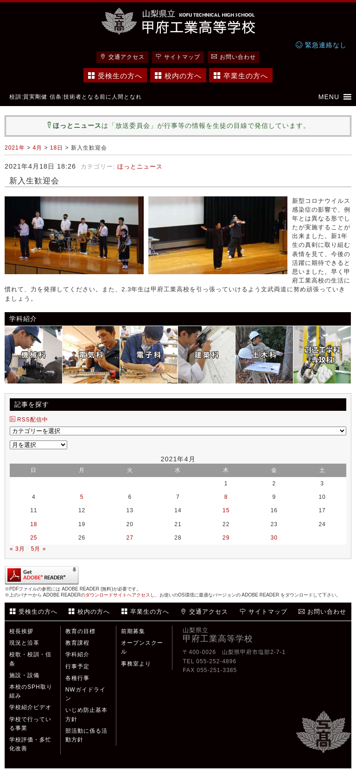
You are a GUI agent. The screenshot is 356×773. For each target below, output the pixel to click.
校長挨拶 (21, 631)
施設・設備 (24, 675)
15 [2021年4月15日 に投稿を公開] (225, 510)
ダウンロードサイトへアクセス (117, 594)
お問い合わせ (233, 57)
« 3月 (17, 549)
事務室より (136, 663)
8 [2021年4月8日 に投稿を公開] (226, 497)
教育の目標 (80, 631)
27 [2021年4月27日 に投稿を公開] (130, 537)
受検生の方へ (115, 76)
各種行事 (77, 678)
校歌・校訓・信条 (30, 658)
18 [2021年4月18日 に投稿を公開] (33, 524)
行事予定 (77, 666)
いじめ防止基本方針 (86, 714)
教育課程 (77, 643)
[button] (328, 97)
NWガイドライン (85, 694)
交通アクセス (122, 57)
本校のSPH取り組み (30, 691)
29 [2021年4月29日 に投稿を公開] (225, 537)
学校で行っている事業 (30, 723)
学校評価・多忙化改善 (30, 744)
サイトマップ (178, 57)
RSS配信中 (29, 419)
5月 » (38, 549)
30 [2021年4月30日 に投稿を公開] (274, 537)
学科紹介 (77, 654)
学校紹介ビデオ (30, 707)
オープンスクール (142, 647)
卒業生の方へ (241, 76)
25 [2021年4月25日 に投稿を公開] (33, 537)
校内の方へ (178, 76)
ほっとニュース (140, 166)
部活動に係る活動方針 (86, 735)
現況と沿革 (24, 643)
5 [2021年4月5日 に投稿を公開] (82, 497)
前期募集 (133, 631)
